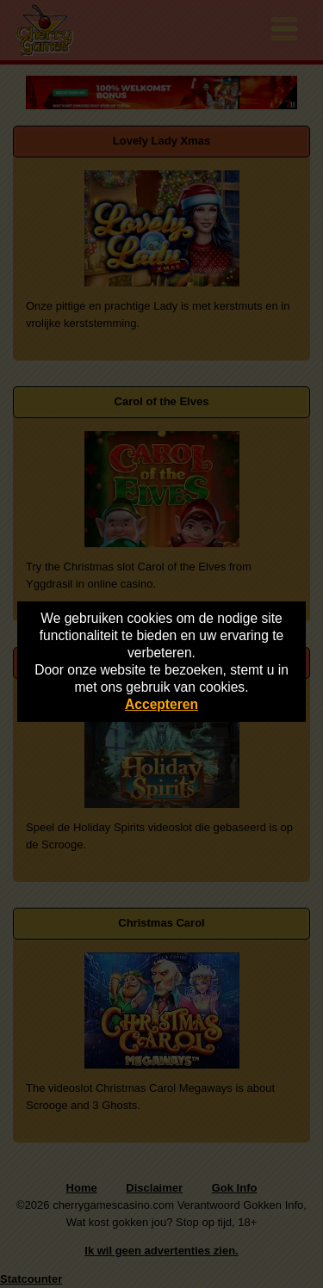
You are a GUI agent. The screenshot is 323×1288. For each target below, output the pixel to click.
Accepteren (161, 704)
